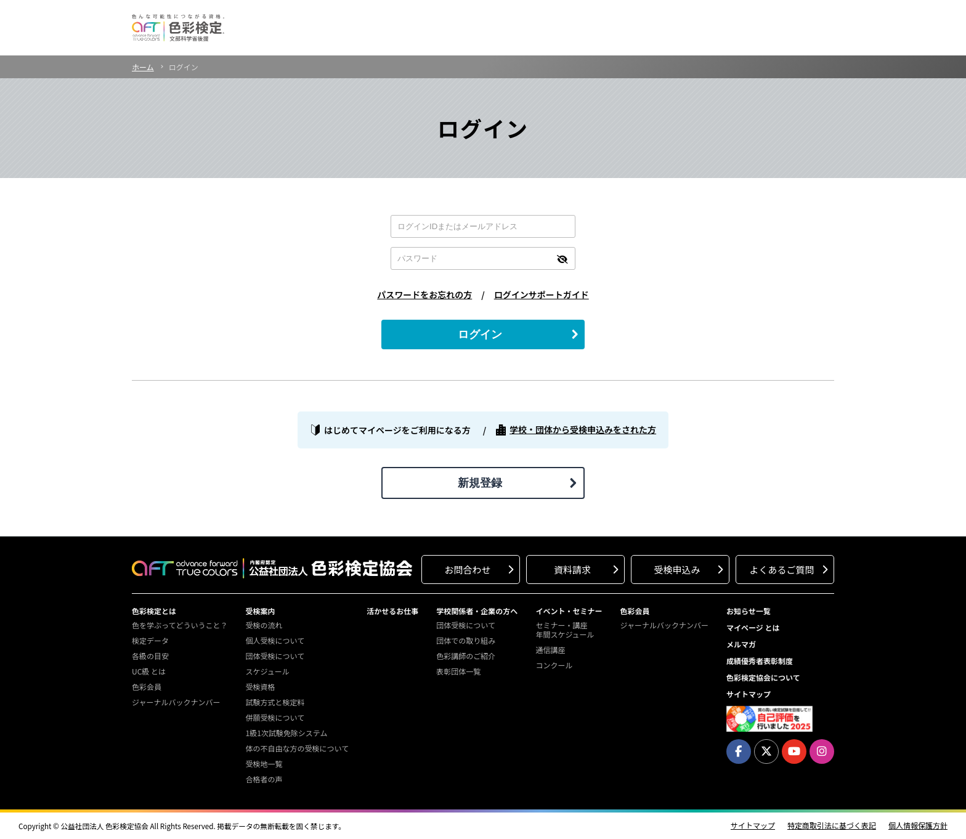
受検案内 (260, 611)
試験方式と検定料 (274, 702)
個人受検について (274, 640)
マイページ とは (753, 627)
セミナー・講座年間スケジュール (564, 629)
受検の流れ (263, 625)
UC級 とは (149, 671)
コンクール (553, 665)
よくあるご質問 (781, 569)
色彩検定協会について (763, 677)
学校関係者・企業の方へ (477, 611)
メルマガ (741, 644)
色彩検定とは (154, 611)
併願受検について (274, 717)
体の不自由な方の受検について (297, 748)
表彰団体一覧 (458, 671)
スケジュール (267, 671)
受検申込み (677, 569)
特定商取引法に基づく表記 (831, 825)
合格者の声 (263, 779)
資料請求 (572, 569)
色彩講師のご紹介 (465, 656)
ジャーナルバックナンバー (176, 702)
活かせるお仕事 (392, 611)
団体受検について (274, 656)
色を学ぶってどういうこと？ (179, 625)
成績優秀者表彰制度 (759, 660)
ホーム (143, 67)
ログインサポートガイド (541, 294)
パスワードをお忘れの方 (424, 294)
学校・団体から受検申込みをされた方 (582, 430)
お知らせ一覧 (748, 611)
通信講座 (550, 649)
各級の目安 (150, 656)
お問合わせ (467, 569)
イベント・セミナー (568, 611)
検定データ (150, 640)
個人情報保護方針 (918, 825)
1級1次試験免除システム (286, 733)
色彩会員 (146, 686)
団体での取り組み (465, 640)
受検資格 (260, 686)
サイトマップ (748, 694)
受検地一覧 (263, 763)
